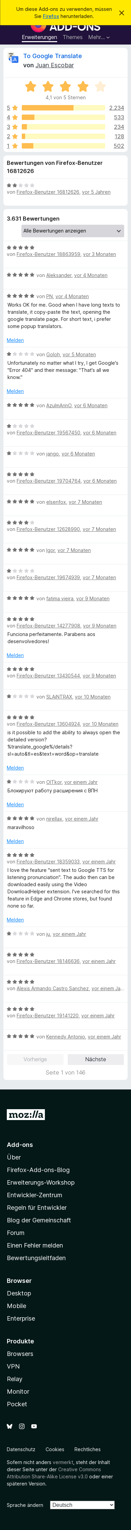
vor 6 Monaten (91, 405)
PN (49, 296)
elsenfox (56, 502)
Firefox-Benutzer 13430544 (48, 675)
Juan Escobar (54, 65)
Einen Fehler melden (35, 1245)
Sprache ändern (25, 1505)
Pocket (17, 1404)
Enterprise (21, 1318)
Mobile (16, 1305)
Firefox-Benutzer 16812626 (48, 192)
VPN (13, 1366)
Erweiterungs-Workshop (41, 1182)
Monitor (18, 1391)
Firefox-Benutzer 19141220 (48, 1015)
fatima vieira (59, 598)
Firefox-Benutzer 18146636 (48, 961)
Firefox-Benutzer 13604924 (48, 724)
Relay (14, 1378)
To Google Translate (52, 55)
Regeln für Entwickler (37, 1207)
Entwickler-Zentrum (34, 1195)
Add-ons (20, 1144)
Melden (15, 340)
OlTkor (54, 782)
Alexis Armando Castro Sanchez (53, 988)
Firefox (51, 16)
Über (14, 1157)
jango (52, 454)
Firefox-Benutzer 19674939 (48, 577)
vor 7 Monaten (85, 502)
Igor (50, 550)
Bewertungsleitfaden (36, 1257)
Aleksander (58, 275)
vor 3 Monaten (99, 254)
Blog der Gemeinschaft (39, 1220)
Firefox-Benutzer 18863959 (48, 254)
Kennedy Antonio (65, 1036)
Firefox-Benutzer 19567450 (48, 432)
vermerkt (63, 1462)
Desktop (19, 1293)
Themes (73, 37)
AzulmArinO (58, 405)
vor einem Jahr (81, 782)
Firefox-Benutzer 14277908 (48, 626)
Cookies (55, 1449)
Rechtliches (88, 1449)
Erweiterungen (39, 37)
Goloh (53, 354)
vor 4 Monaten (91, 275)
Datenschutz (21, 1449)
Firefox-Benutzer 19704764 (49, 481)
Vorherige (35, 1059)
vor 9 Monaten (93, 598)
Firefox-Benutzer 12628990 (48, 529)
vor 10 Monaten (93, 697)
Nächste (95, 1059)
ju (48, 934)
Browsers (20, 1353)
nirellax (54, 819)
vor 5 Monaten (79, 354)
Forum (15, 1232)
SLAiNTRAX (59, 697)
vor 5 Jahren (96, 192)
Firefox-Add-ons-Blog (38, 1169)
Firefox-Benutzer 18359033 (48, 861)
